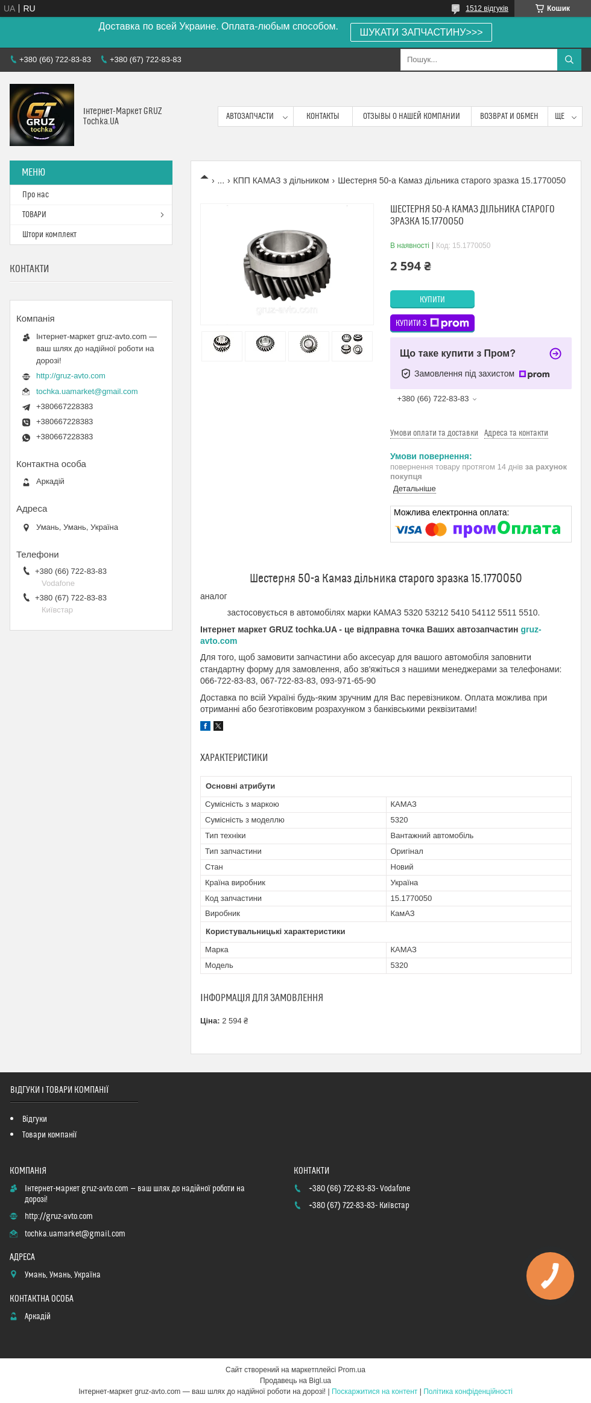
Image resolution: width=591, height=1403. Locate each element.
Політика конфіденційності (468, 1391)
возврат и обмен (509, 116)
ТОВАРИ (34, 215)
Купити (432, 300)
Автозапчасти (250, 116)
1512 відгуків (487, 8)
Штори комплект (49, 235)
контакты (323, 116)
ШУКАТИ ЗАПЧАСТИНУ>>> (421, 32)
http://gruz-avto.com (71, 375)
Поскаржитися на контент (374, 1391)
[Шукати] (569, 60)
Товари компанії (49, 1135)
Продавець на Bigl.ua (295, 1380)
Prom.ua (351, 1370)
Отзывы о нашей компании (411, 116)
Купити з (432, 323)
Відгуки (34, 1119)
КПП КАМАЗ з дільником (281, 180)
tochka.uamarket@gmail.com (87, 391)
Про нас (35, 195)
